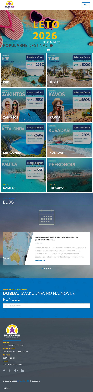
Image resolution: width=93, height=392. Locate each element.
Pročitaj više (40, 261)
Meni (86, 4)
